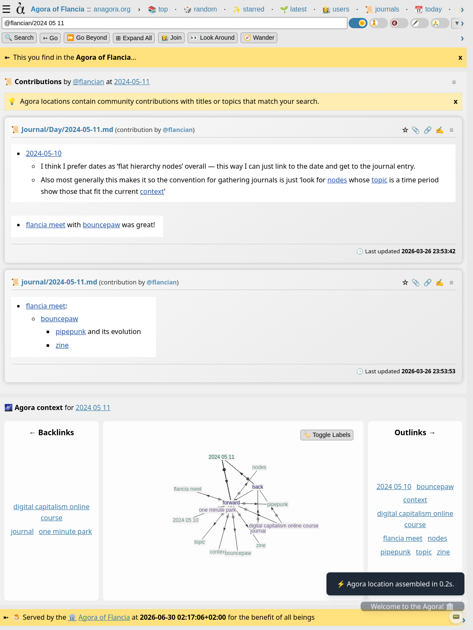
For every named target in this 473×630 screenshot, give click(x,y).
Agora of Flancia (104, 617)
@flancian (88, 81)
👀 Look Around (213, 37)
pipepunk (71, 331)
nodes (337, 180)
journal (22, 531)
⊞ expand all (134, 38)
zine (62, 345)
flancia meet (45, 224)
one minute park (65, 531)
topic (379, 180)
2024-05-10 (44, 153)
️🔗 (427, 130)
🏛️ (72, 617)
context (152, 191)
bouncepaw (101, 224)
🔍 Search (19, 37)
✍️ (439, 130)
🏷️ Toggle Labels (327, 434)
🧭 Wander (259, 37)
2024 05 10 (393, 486)
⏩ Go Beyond (87, 37)
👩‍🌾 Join (171, 37)
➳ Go (50, 38)
